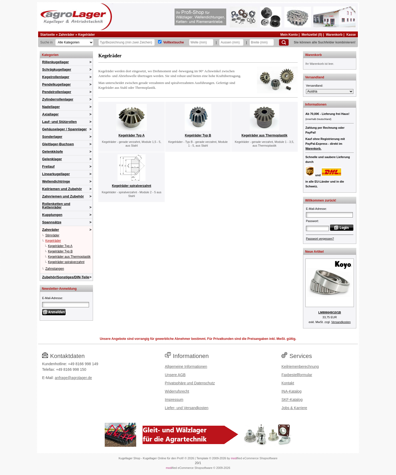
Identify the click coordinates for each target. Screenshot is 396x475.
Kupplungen (52, 215)
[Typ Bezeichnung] (127, 42)
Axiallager (50, 114)
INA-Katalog (291, 391)
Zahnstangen (54, 269)
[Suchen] (284, 42)
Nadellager (51, 107)
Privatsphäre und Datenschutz (190, 383)
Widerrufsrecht (177, 391)
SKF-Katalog (291, 399)
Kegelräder (86, 35)
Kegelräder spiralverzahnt (66, 262)
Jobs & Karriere (294, 408)
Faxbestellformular (296, 375)
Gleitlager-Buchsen (58, 144)
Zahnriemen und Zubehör (63, 196)
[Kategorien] (74, 42)
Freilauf (48, 166)
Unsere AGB (175, 375)
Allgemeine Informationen (186, 366)
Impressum (174, 399)
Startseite (47, 35)
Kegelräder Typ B (60, 251)
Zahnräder (66, 35)
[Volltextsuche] (159, 41)
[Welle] (201, 42)
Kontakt (287, 383)
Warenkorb (334, 35)
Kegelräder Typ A (60, 246)
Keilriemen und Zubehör (62, 189)
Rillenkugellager (55, 62)
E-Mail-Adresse (52, 298)
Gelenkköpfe (52, 152)
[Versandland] (329, 91)
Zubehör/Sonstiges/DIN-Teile (65, 277)
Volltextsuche (173, 42)
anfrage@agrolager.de (73, 378)
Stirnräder (52, 235)
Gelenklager (52, 159)
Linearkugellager (56, 174)
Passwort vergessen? (320, 238)
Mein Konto (289, 35)
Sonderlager (52, 137)
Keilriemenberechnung (300, 366)
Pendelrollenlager (56, 92)
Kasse (351, 35)
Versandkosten (341, 322)
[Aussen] (231, 42)
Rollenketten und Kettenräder (56, 205)
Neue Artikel (314, 251)
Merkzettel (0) (312, 35)
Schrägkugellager (56, 69)
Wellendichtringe (56, 181)
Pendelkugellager (56, 84)
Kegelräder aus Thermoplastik (69, 257)
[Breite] (262, 42)
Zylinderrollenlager (57, 99)
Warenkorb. (313, 148)
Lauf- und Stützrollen (59, 122)
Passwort (312, 221)
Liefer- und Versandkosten (186, 408)
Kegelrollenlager (55, 77)
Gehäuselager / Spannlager (64, 129)
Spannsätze (51, 222)
